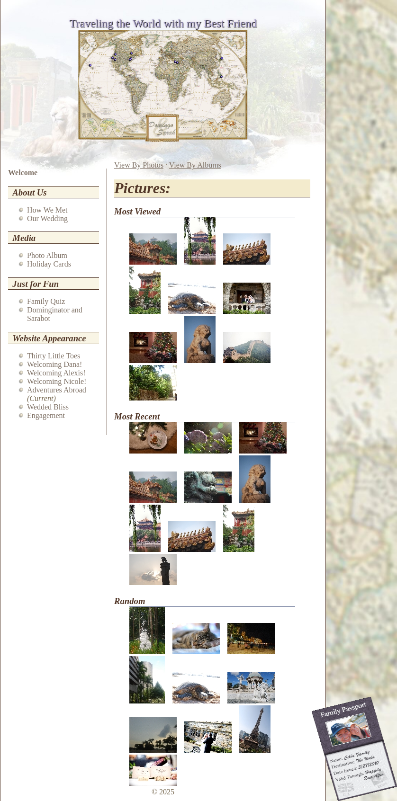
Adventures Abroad (56, 390)
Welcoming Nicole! (56, 381)
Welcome (22, 173)
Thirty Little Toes (53, 356)
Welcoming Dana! (54, 364)
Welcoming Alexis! (56, 373)
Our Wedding (47, 218)
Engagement (46, 415)
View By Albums (195, 165)
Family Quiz (46, 301)
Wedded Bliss (48, 407)
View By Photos (138, 165)
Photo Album (47, 255)
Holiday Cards (49, 264)
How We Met (47, 210)
